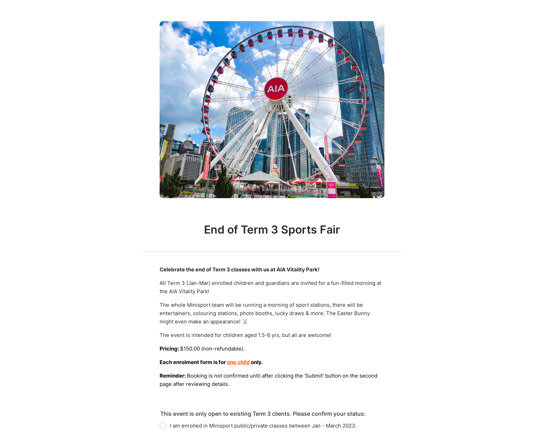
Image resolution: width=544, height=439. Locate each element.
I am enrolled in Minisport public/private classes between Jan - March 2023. (263, 425)
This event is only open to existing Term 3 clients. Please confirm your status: (263, 413)
